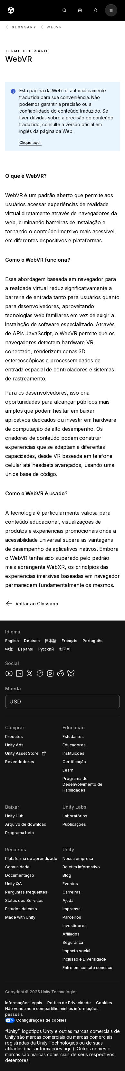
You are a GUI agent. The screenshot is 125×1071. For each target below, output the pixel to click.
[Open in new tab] (42, 753)
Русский (46, 649)
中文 (9, 649)
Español (25, 649)
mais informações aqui (49, 1048)
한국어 (65, 649)
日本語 (50, 640)
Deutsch (32, 640)
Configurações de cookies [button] (41, 1020)
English (12, 640)
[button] (30, 143)
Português (92, 640)
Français (70, 640)
